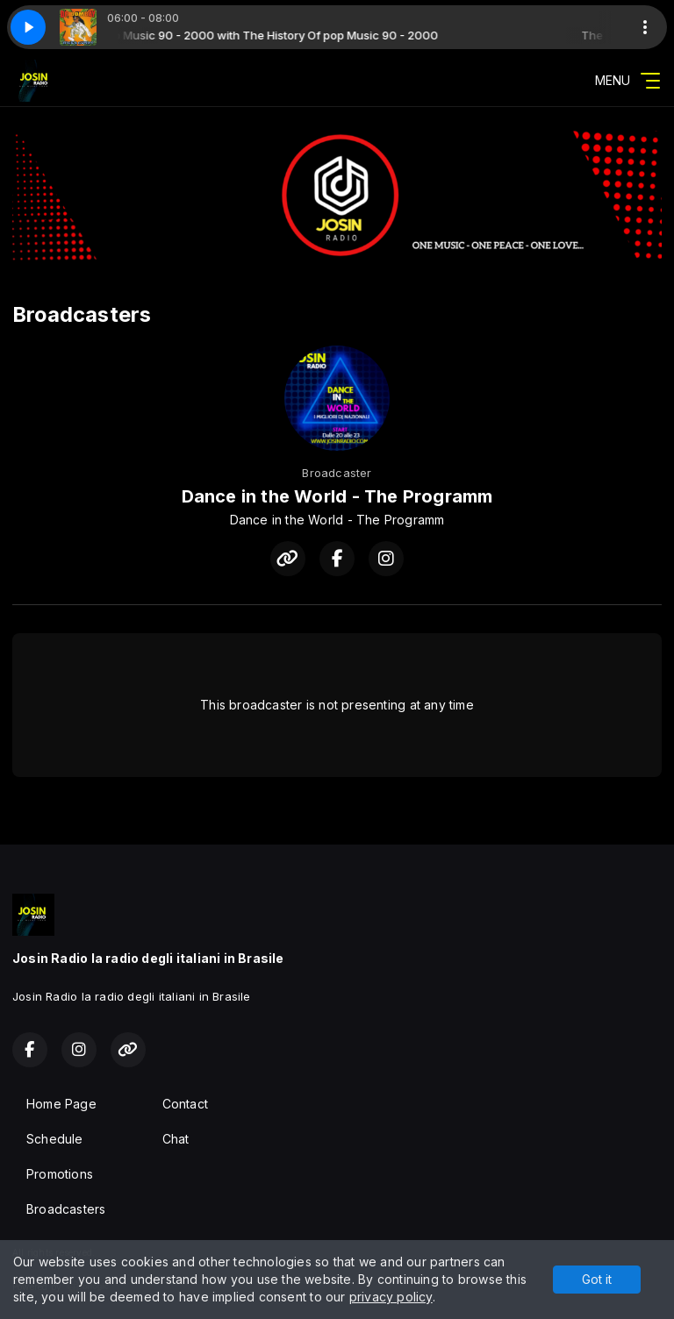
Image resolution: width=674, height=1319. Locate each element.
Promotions (59, 1173)
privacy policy (391, 1296)
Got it (597, 1279)
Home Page (61, 1103)
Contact (185, 1103)
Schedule (54, 1138)
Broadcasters (66, 1208)
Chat (176, 1138)
